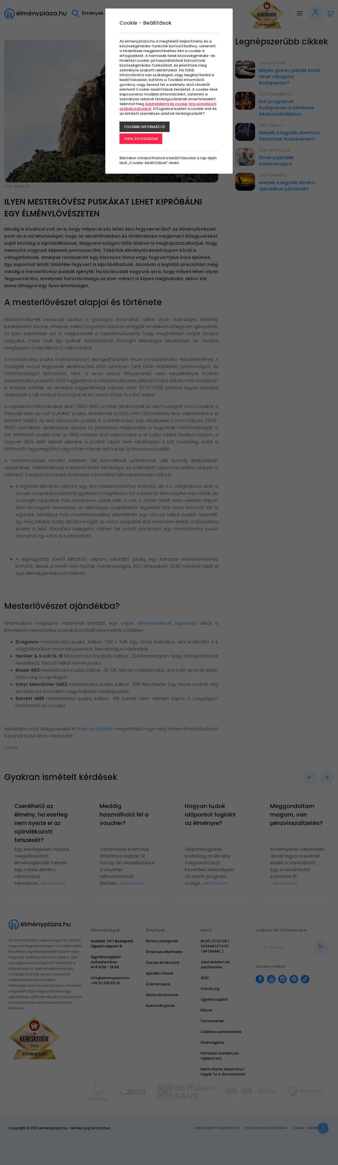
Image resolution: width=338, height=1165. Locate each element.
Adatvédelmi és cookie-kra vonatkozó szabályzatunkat (167, 106)
